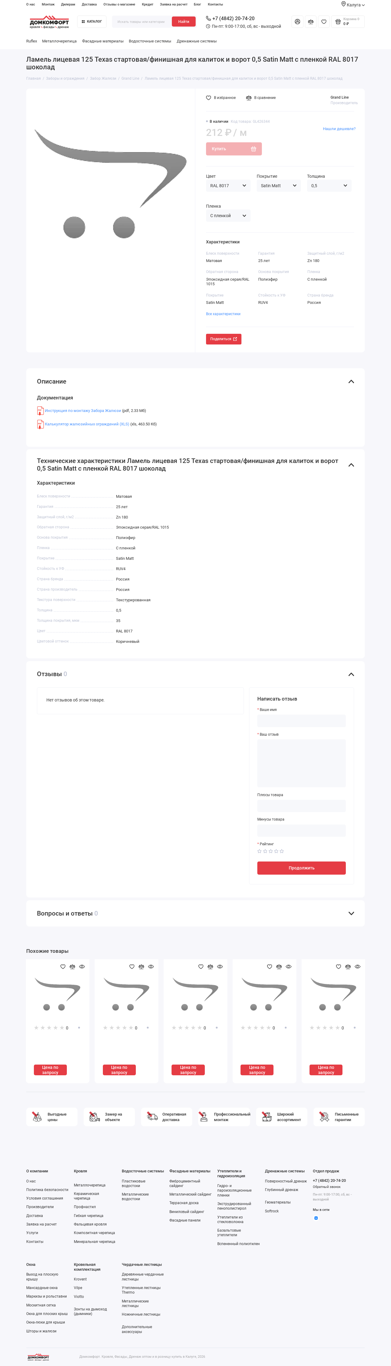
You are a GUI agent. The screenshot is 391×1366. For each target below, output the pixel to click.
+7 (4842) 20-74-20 (230, 18)
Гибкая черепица (88, 1216)
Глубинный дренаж (281, 1190)
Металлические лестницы (135, 1303)
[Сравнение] (311, 22)
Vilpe (78, 1288)
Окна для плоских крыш (47, 1314)
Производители (40, 1207)
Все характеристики (223, 314)
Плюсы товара (270, 795)
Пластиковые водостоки (133, 1183)
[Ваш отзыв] (301, 763)
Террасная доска (184, 1203)
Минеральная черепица (94, 1242)
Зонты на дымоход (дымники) (90, 1311)
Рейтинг (267, 844)
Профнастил (85, 1207)
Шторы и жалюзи (41, 1331)
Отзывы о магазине (119, 4)
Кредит (147, 4)
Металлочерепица (59, 41)
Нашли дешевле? (339, 128)
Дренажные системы (197, 41)
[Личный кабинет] (297, 22)
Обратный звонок (327, 1187)
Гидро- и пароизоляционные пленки (234, 1190)
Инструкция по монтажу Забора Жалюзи (83, 410)
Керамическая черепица (86, 1196)
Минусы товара (270, 819)
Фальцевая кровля (90, 1224)
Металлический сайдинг (190, 1194)
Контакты (215, 4)
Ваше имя (268, 710)
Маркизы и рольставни (46, 1296)
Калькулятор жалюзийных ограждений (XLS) (87, 424)
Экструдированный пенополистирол (234, 1206)
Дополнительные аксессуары (137, 1329)
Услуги (32, 1233)
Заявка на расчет (173, 4)
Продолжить (302, 867)
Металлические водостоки (135, 1196)
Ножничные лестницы (141, 1314)
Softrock (272, 1211)
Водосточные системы (150, 41)
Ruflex (31, 41)
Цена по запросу (50, 1070)
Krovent (80, 1279)
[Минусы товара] (301, 831)
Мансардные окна (42, 1288)
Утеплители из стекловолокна (230, 1219)
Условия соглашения (44, 1198)
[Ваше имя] (301, 721)
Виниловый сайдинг (186, 1212)
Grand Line (340, 97)
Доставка (89, 4)
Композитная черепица (94, 1233)
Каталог (92, 21)
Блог (197, 4)
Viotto (79, 1297)
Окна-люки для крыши (45, 1322)
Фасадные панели (185, 1220)
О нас (30, 4)
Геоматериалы (278, 1202)
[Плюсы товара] (301, 806)
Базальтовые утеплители (229, 1232)
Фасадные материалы (103, 41)
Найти (183, 22)
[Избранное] (324, 22)
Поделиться (223, 339)
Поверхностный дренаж (286, 1181)
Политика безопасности (47, 1190)
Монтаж (48, 4)
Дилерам (68, 4)
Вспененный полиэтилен (238, 1244)
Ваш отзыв (269, 734)
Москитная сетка (41, 1305)
